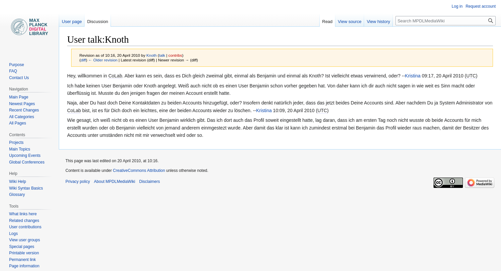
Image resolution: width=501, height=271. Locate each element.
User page (72, 21)
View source (350, 21)
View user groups (24, 240)
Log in (457, 6)
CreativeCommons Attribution (139, 170)
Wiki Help (17, 181)
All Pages (17, 123)
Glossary (17, 194)
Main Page (18, 97)
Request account (481, 6)
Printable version (24, 253)
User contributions (25, 227)
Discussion (97, 21)
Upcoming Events (24, 155)
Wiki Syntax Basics (26, 188)
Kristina (413, 75)
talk (162, 55)
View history (378, 21)
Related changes (24, 220)
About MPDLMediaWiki (114, 181)
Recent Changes (24, 110)
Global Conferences (26, 162)
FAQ (13, 71)
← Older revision (103, 60)
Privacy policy (77, 181)
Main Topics (19, 149)
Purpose (16, 64)
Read (327, 21)
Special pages (21, 246)
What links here (23, 214)
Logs (13, 233)
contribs (175, 55)
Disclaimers (149, 181)
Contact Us (19, 77)
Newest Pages (22, 103)
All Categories (21, 116)
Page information (24, 266)
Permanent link (22, 259)
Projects (16, 142)
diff (83, 60)
